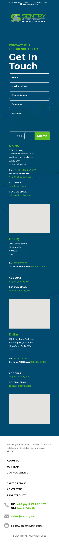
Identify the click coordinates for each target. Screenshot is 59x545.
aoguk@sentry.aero (19, 186)
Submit (42, 136)
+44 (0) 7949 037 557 (20, 177)
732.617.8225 (20, 263)
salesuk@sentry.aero (20, 195)
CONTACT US (14, 489)
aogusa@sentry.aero (19, 281)
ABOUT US (13, 460)
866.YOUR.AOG (38, 266)
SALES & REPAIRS (16, 483)
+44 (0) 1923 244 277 (25, 170)
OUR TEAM (13, 466)
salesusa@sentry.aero (20, 290)
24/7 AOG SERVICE (17, 472)
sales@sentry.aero (24, 516)
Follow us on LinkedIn (26, 525)
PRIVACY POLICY (16, 495)
